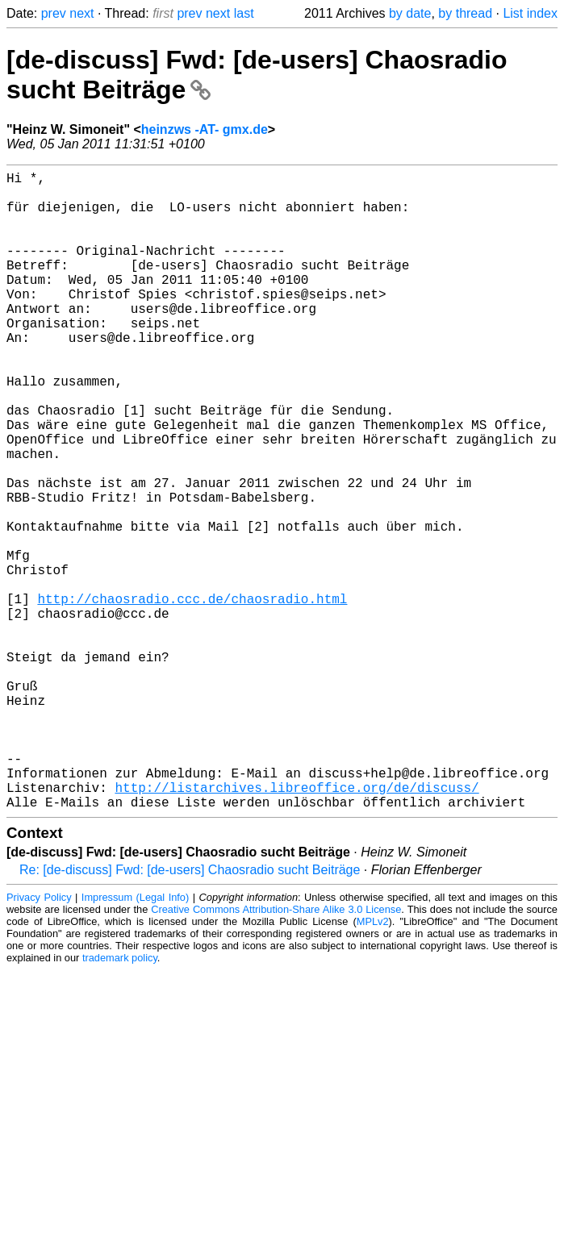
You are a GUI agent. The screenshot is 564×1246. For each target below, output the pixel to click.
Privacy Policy (39, 1039)
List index (530, 13)
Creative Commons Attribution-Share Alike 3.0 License (276, 1051)
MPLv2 (373, 1063)
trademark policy (119, 1100)
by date (410, 13)
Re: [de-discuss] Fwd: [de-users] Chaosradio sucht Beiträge (189, 1012)
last (244, 13)
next (81, 13)
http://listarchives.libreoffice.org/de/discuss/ (296, 926)
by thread (465, 13)
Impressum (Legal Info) (135, 1039)
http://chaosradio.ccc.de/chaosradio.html (192, 695)
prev (53, 13)
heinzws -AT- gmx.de (204, 129)
